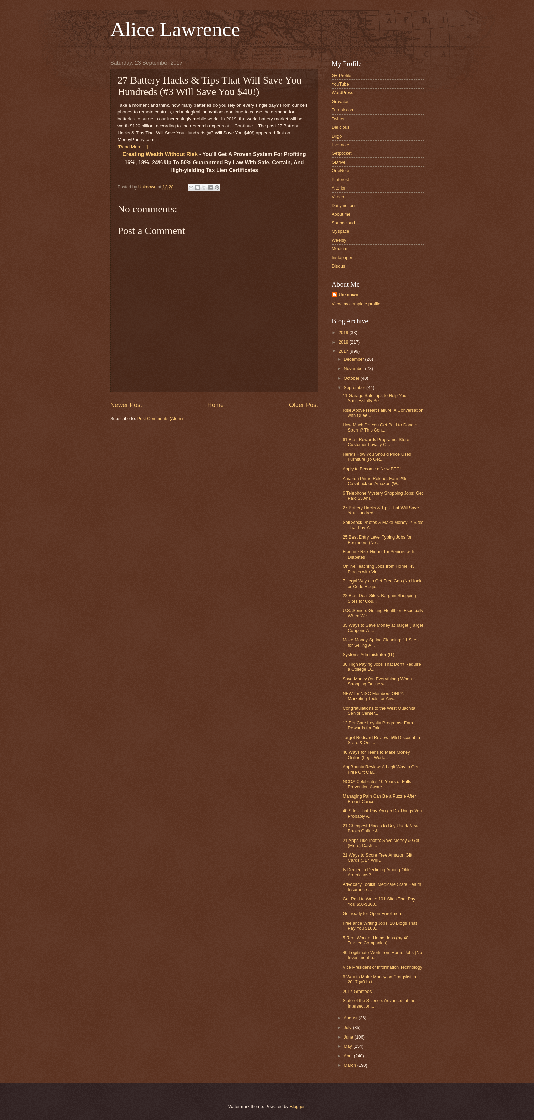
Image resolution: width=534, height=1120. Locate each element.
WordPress (342, 92)
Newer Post (126, 405)
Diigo (337, 136)
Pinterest (340, 179)
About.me (341, 214)
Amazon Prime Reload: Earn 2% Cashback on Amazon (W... (374, 481)
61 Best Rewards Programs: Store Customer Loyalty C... (376, 442)
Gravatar (340, 101)
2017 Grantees (357, 991)
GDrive (338, 162)
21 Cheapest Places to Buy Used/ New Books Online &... (380, 828)
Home (215, 405)
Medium (339, 248)
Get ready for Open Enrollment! (373, 913)
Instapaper (342, 257)
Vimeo (338, 196)
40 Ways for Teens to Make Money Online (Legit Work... (376, 755)
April (349, 1055)
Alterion (339, 188)
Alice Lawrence (175, 29)
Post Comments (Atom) (160, 418)
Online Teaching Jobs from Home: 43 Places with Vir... (379, 569)
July (348, 1027)
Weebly (339, 240)
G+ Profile (341, 75)
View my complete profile (356, 303)
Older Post (303, 405)
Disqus (338, 266)
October (352, 378)
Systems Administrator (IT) (368, 654)
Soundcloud (343, 222)
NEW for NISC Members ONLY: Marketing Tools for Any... (373, 696)
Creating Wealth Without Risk (160, 154)
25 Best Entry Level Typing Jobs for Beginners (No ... (377, 539)
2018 (344, 342)
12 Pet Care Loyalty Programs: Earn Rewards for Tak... (378, 725)
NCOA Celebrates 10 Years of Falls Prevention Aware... (377, 784)
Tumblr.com (343, 109)
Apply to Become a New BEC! (372, 468)
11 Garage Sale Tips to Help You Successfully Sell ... (374, 398)
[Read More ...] (132, 146)
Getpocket (342, 153)
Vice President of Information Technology (382, 967)
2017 (344, 351)
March (350, 1065)
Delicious (340, 127)
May (348, 1046)
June (349, 1037)
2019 (344, 332)
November (354, 368)
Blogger (297, 1106)
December (354, 359)
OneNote (340, 170)
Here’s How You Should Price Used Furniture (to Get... (377, 457)
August (351, 1017)
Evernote (340, 144)
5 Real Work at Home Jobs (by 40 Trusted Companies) (375, 940)
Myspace (340, 231)
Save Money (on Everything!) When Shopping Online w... (377, 681)
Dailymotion (343, 205)
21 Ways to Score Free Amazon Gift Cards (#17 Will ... (377, 857)
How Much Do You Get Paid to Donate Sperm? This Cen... (380, 427)
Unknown (348, 294)
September (355, 387)
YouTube (340, 84)
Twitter (338, 118)
